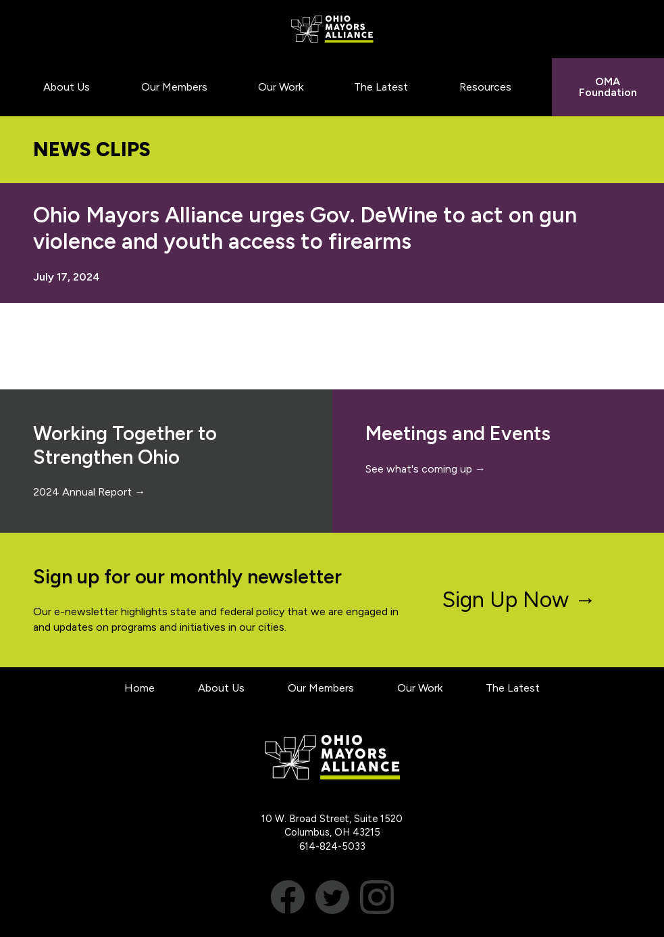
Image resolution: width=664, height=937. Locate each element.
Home (139, 687)
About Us (221, 687)
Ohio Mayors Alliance (332, 29)
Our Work (419, 687)
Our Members (321, 687)
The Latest (513, 687)
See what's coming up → (425, 468)
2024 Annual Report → (89, 491)
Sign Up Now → (519, 599)
